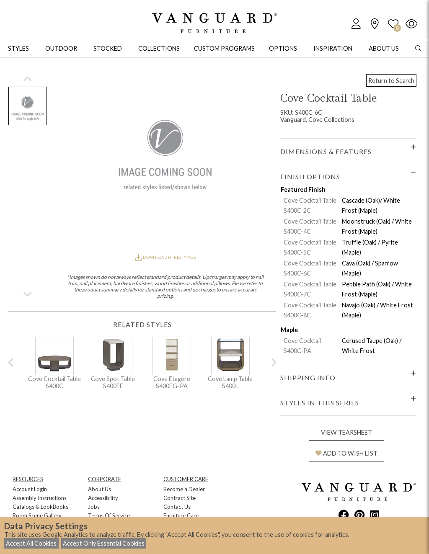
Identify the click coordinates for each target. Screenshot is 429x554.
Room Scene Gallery (37, 515)
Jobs (94, 506)
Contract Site (179, 498)
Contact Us (177, 506)
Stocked (107, 48)
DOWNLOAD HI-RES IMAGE (165, 257)
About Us (99, 489)
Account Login (30, 489)
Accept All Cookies (31, 543)
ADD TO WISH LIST (346, 453)
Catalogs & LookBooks (40, 506)
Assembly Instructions (40, 498)
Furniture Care (181, 515)
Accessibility (103, 498)
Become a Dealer (184, 489)
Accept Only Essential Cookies (104, 543)
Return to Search (391, 80)
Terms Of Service (109, 515)
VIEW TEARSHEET (346, 432)
